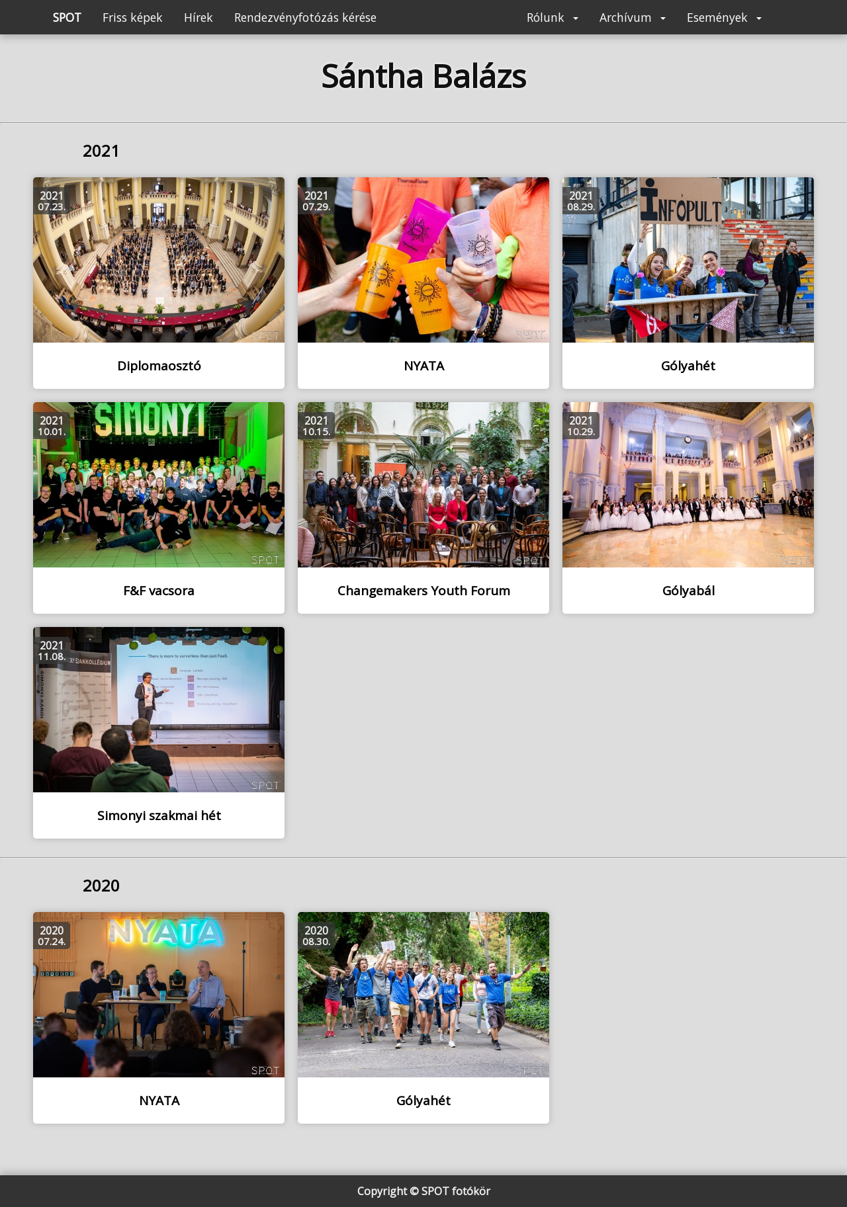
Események (724, 17)
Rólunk (552, 17)
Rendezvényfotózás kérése (305, 17)
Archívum (633, 17)
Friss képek (133, 17)
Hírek (198, 17)
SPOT (67, 17)
